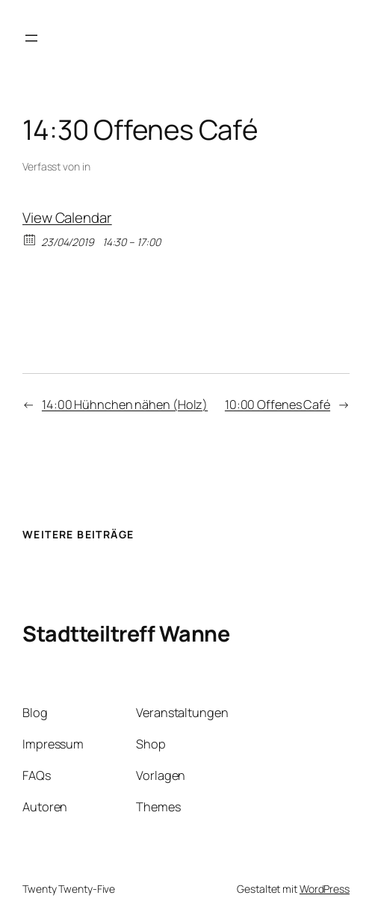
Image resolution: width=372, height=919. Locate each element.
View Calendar (67, 217)
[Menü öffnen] (31, 38)
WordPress (325, 889)
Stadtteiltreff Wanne (125, 633)
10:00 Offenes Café (277, 404)
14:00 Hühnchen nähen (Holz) (125, 404)
